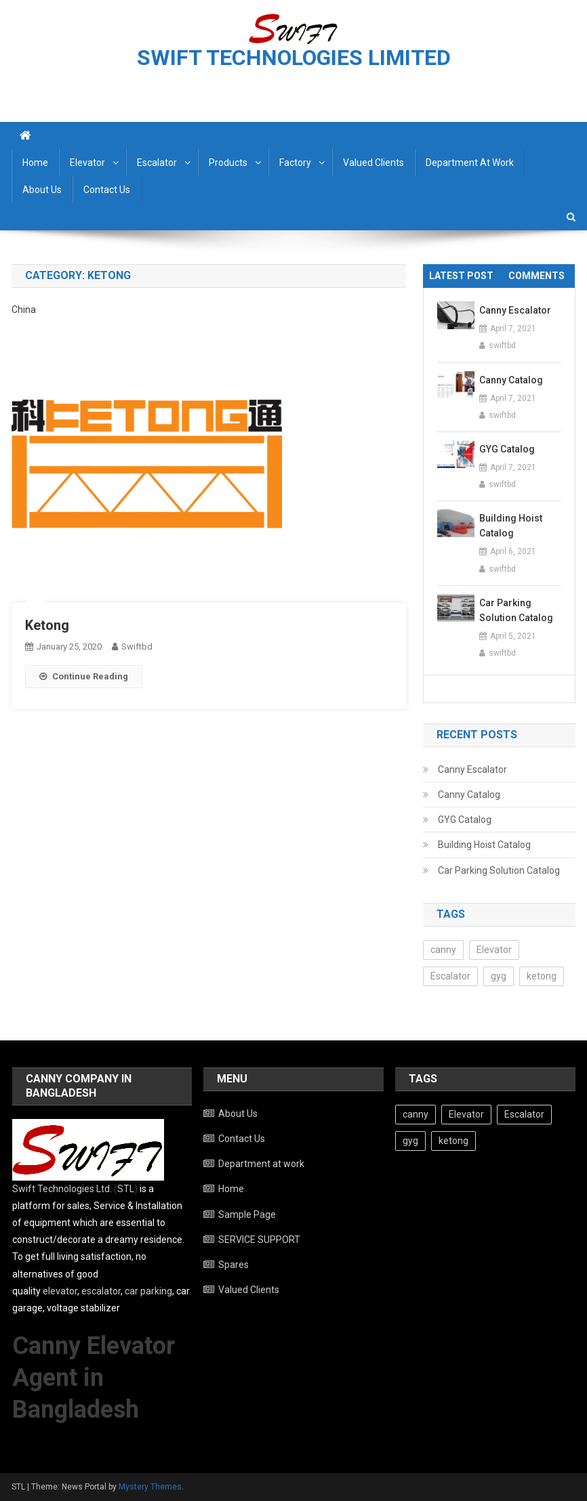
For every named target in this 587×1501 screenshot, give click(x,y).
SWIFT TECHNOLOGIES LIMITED (294, 57)
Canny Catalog (511, 380)
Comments (536, 275)
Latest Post (461, 275)
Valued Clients (373, 162)
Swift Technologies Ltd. (62, 1188)
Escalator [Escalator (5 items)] (450, 976)
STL (125, 1188)
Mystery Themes (150, 1487)
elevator (60, 1291)
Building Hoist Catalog (510, 525)
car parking (148, 1291)
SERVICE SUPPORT (259, 1239)
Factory (295, 162)
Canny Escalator (515, 310)
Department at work (470, 162)
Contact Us (106, 189)
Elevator (87, 162)
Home (35, 162)
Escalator (157, 162)
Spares (233, 1264)
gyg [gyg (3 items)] (498, 976)
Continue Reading (83, 676)
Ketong (47, 625)
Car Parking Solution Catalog (516, 610)
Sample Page (247, 1214)
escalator (101, 1291)
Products (228, 162)
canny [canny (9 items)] (443, 949)
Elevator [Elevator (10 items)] (494, 949)
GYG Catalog (507, 449)
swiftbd (137, 646)
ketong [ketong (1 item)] (541, 976)
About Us (42, 189)
